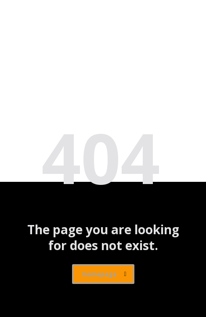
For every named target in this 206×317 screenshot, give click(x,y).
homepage (104, 274)
